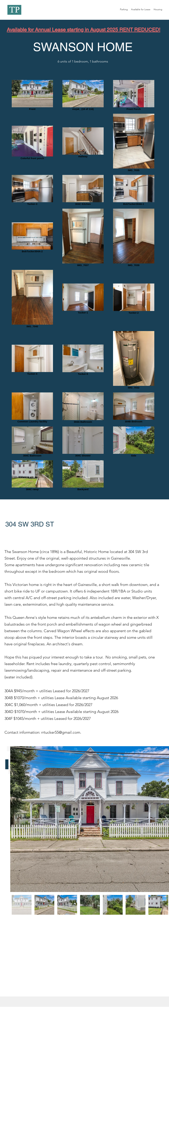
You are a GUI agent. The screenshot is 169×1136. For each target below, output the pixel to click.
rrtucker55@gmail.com (60, 732)
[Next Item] (166, 819)
